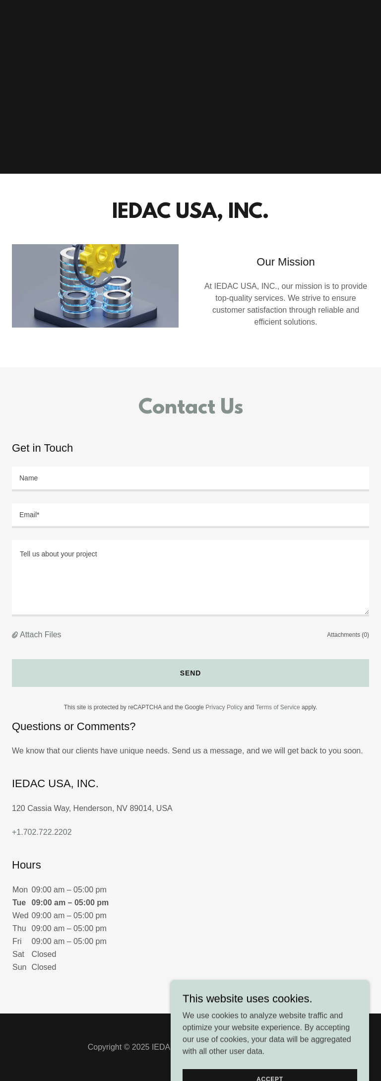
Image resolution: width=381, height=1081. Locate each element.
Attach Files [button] (41, 634)
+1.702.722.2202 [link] (42, 832)
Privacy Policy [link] (224, 707)
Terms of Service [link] (277, 707)
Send (190, 673)
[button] (16, 634)
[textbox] (190, 479)
